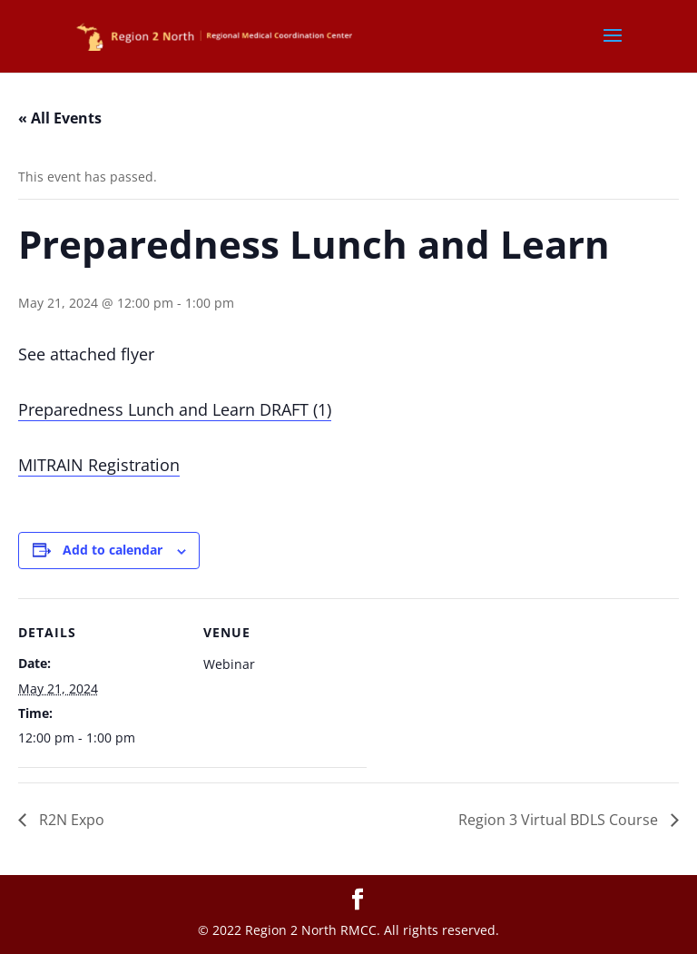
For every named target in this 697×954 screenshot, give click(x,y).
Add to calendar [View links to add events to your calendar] (112, 549)
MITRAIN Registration (99, 465)
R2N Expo (69, 820)
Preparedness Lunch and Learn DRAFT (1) (174, 409)
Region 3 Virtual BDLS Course (560, 820)
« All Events (60, 118)
